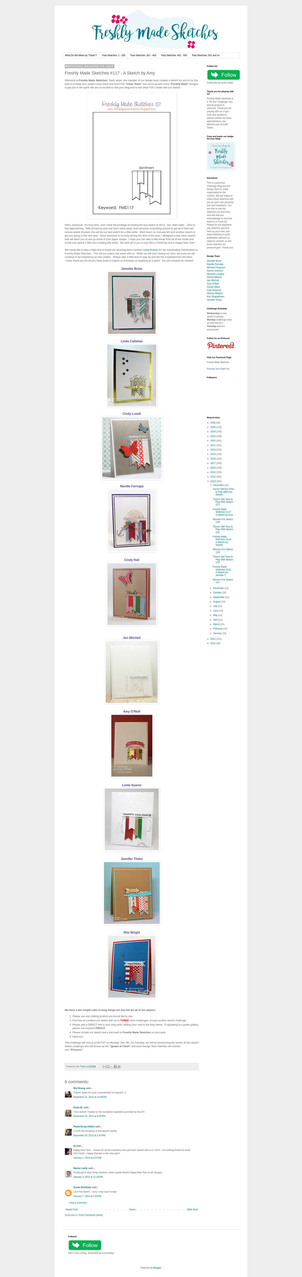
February (218, 628)
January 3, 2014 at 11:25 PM (88, 1177)
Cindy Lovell (131, 413)
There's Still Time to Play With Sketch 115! (223, 559)
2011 (213, 643)
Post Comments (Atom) (91, 1215)
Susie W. (78, 1107)
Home (132, 1209)
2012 (213, 639)
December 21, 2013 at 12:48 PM (90, 1097)
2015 (213, 472)
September (219, 597)
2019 (213, 454)
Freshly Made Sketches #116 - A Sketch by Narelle (222, 540)
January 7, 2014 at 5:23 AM (87, 1196)
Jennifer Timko (132, 858)
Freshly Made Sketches (218, 362)
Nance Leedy (80, 1168)
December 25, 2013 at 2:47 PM (89, 1135)
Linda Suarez (150, 249)
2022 (213, 440)
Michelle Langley (215, 274)
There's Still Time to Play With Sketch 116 (223, 529)
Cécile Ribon (213, 287)
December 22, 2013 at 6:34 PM (89, 1116)
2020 (213, 449)
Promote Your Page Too (218, 369)
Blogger (157, 1267)
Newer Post (72, 1209)
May (215, 615)
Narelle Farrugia (131, 486)
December (219, 485)
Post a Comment (78, 1202)
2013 (213, 481)
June (216, 610)
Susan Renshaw (82, 1187)
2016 (213, 467)
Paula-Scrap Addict (84, 1126)
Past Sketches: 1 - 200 (113, 55)
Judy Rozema (214, 290)
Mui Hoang (79, 1088)
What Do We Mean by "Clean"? (81, 55)
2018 (213, 458)
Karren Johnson (215, 270)
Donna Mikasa (214, 277)
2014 (213, 476)
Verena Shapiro (215, 293)
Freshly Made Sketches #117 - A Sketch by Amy (223, 512)
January (217, 633)
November (219, 588)
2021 (213, 445)
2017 (213, 463)
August (217, 601)
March (216, 624)
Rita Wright (131, 932)
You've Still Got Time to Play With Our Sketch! (223, 492)
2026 (213, 422)
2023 (213, 436)
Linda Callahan (132, 341)
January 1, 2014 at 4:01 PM (87, 1157)
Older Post (192, 1209)
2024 (213, 431)
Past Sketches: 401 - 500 (174, 55)
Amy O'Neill (131, 711)
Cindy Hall (131, 560)
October (217, 592)
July (215, 606)
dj (74, 1146)
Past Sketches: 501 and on (206, 55)
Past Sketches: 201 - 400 (143, 55)
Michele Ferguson (216, 267)
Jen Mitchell (132, 637)
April (215, 619)
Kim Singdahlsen (215, 296)
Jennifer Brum (131, 268)
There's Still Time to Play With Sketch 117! (223, 502)
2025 (213, 427)
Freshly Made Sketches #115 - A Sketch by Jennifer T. (222, 570)
